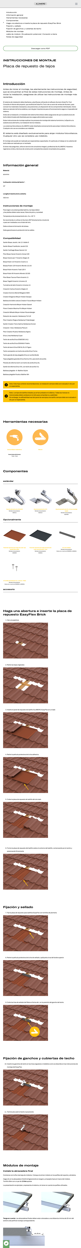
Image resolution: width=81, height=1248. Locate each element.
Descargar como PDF (40, 48)
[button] (76, 4)
